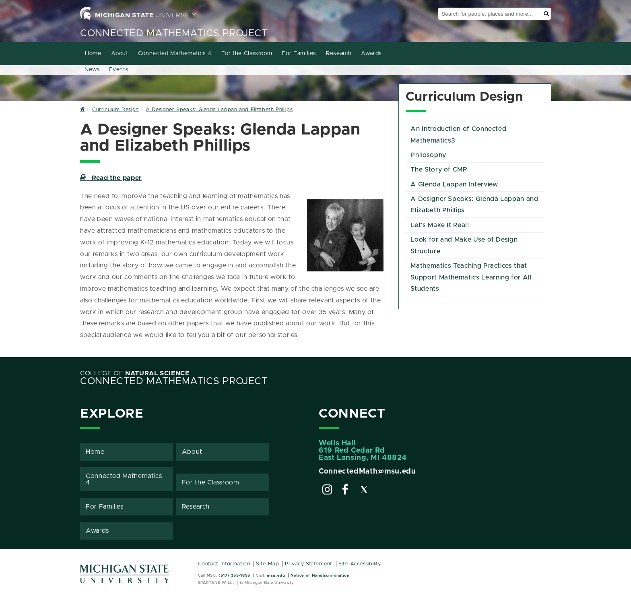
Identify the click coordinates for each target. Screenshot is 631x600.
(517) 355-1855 (234, 575)
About (119, 53)
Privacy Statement (308, 564)
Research (338, 53)
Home (93, 53)
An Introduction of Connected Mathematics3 (458, 135)
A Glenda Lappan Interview (454, 184)
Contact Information (224, 564)
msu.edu (276, 575)
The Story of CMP (438, 169)
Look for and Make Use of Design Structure (464, 245)
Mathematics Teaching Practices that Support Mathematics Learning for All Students (471, 277)
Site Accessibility (359, 564)
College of (135, 373)
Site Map (267, 564)
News (92, 69)
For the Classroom (246, 53)
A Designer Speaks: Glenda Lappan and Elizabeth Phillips (474, 205)
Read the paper (111, 178)
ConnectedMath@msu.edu (367, 471)
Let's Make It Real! (439, 225)
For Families (299, 53)
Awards (371, 53)
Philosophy (428, 155)
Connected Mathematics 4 (175, 53)
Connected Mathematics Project (174, 33)
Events (119, 69)
